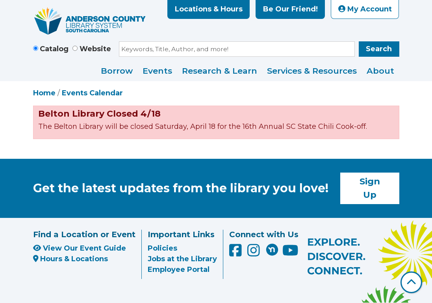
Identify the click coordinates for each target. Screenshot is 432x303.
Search (379, 49)
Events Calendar (92, 93)
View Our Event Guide (79, 248)
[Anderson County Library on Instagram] (254, 253)
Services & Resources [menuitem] (312, 71)
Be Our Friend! (290, 9)
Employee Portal (179, 269)
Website (95, 49)
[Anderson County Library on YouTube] (290, 253)
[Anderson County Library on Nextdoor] (272, 249)
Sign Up (370, 188)
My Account (365, 9)
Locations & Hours (209, 9)
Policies (162, 248)
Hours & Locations (70, 259)
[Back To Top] (411, 282)
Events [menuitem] (157, 71)
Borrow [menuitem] (117, 71)
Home (44, 93)
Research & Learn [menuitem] (219, 71)
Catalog (54, 49)
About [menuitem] (380, 71)
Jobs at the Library (182, 259)
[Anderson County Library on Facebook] (236, 253)
